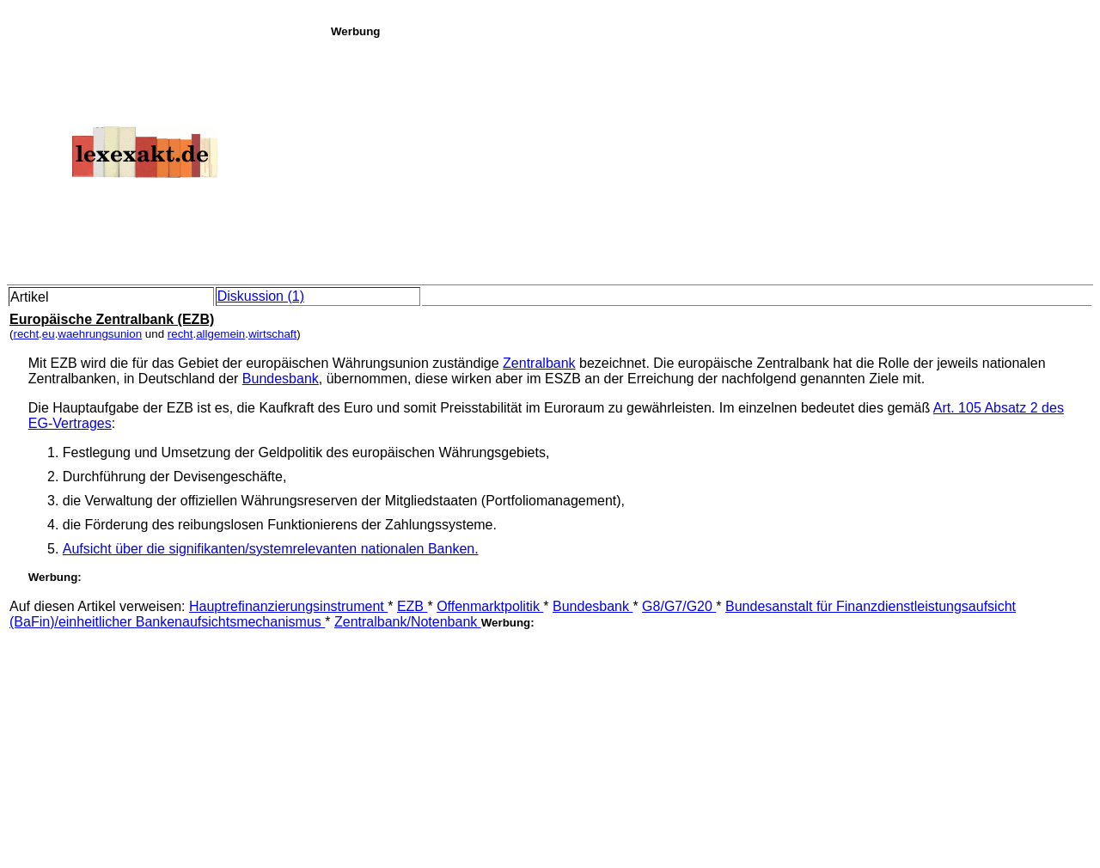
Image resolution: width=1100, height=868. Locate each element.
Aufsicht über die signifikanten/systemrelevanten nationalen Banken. (271, 548)
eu (48, 333)
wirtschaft (272, 333)
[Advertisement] (711, 158)
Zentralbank (539, 363)
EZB (412, 606)
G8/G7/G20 (679, 606)
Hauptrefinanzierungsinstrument (288, 606)
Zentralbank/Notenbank (407, 621)
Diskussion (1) (260, 296)
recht (26, 333)
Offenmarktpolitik (490, 606)
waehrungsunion (100, 333)
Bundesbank (280, 378)
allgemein (220, 333)
